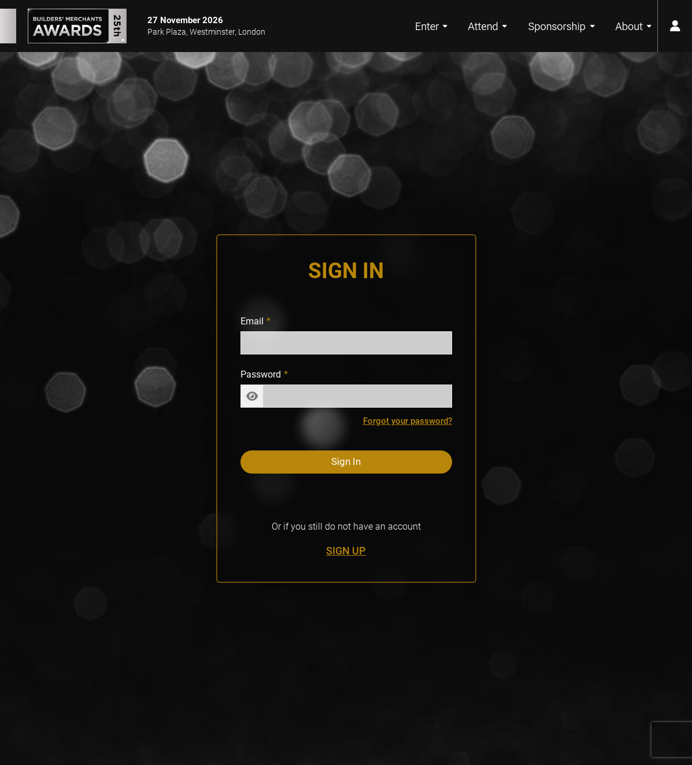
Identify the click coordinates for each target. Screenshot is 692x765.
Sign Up (346, 551)
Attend (487, 26)
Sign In (346, 461)
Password (260, 374)
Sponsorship (561, 26)
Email (252, 321)
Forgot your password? (407, 421)
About (634, 26)
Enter (431, 26)
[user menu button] (674, 26)
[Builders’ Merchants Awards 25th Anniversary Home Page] (63, 26)
